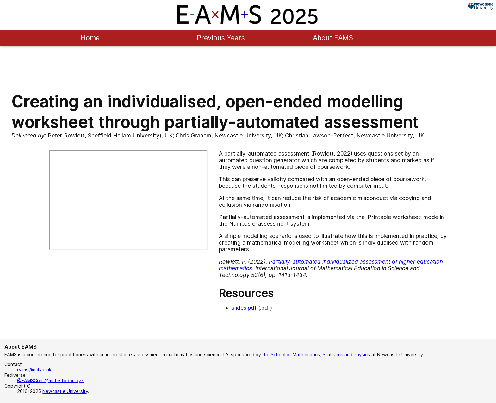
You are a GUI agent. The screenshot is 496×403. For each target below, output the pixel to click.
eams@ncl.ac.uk (34, 369)
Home (90, 38)
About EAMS (333, 38)
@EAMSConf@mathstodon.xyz (50, 380)
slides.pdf (244, 307)
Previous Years (221, 38)
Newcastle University (65, 391)
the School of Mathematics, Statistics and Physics (316, 354)
